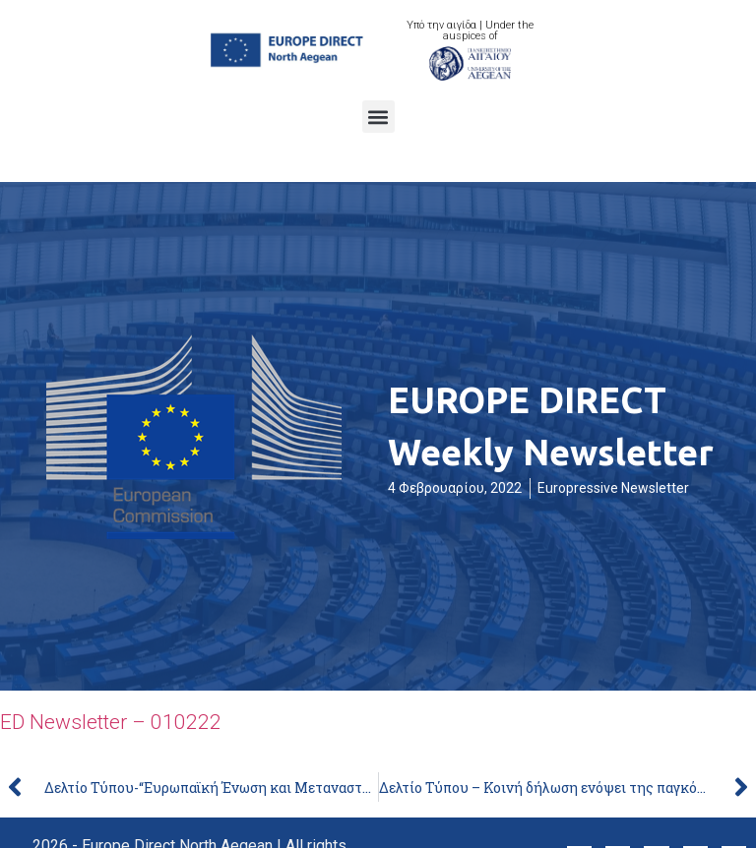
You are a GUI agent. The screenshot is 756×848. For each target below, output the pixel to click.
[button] (378, 116)
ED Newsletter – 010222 (110, 722)
